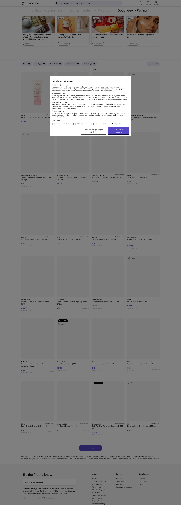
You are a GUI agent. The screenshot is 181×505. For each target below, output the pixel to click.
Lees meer (56, 120)
